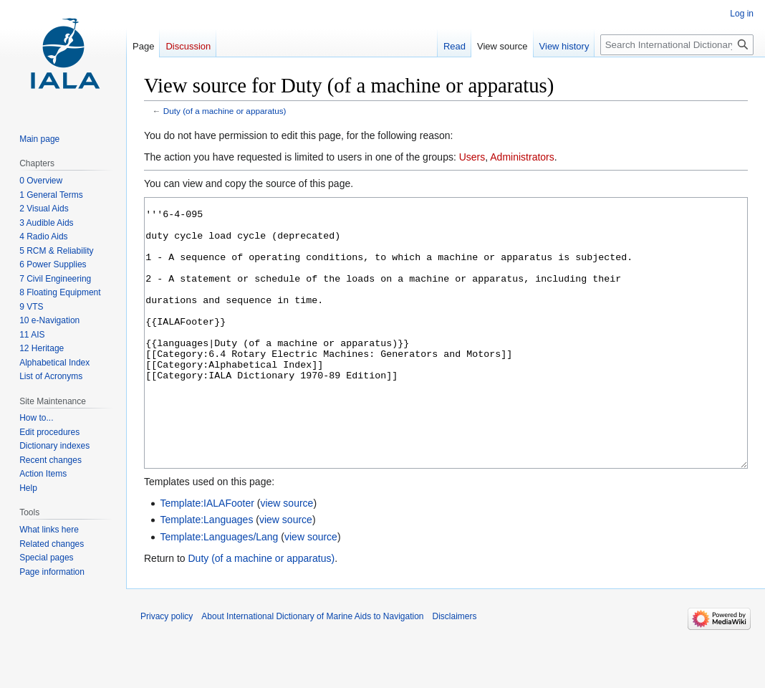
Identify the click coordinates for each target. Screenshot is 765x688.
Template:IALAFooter (207, 557)
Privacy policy (166, 670)
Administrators (522, 157)
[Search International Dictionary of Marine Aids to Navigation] (677, 44)
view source (286, 557)
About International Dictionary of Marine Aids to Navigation (312, 670)
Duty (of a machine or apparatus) (225, 110)
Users (472, 157)
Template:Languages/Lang (219, 590)
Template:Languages (206, 573)
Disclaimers (455, 670)
